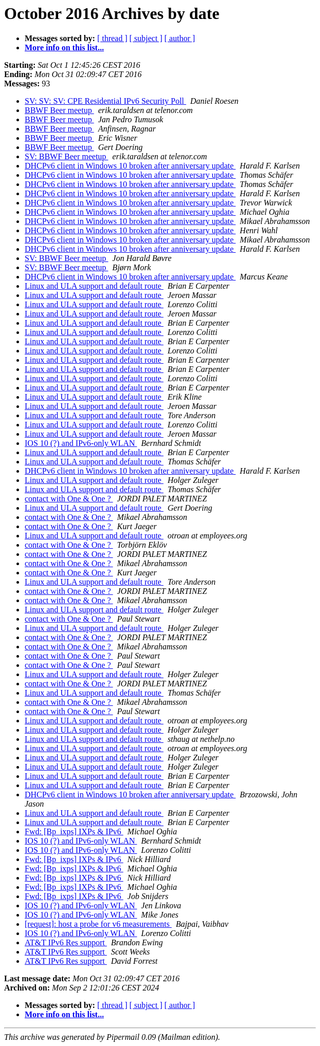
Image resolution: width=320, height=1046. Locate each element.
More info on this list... (64, 47)
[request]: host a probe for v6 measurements (98, 924)
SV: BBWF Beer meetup (66, 156)
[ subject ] (146, 38)
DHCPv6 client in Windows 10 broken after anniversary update (130, 165)
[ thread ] (112, 38)
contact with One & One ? (69, 498)
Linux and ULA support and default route (94, 286)
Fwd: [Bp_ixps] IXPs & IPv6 (74, 831)
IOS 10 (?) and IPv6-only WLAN (81, 443)
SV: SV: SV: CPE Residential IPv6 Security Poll (105, 101)
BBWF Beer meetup (59, 110)
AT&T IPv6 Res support (66, 942)
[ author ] (180, 38)
